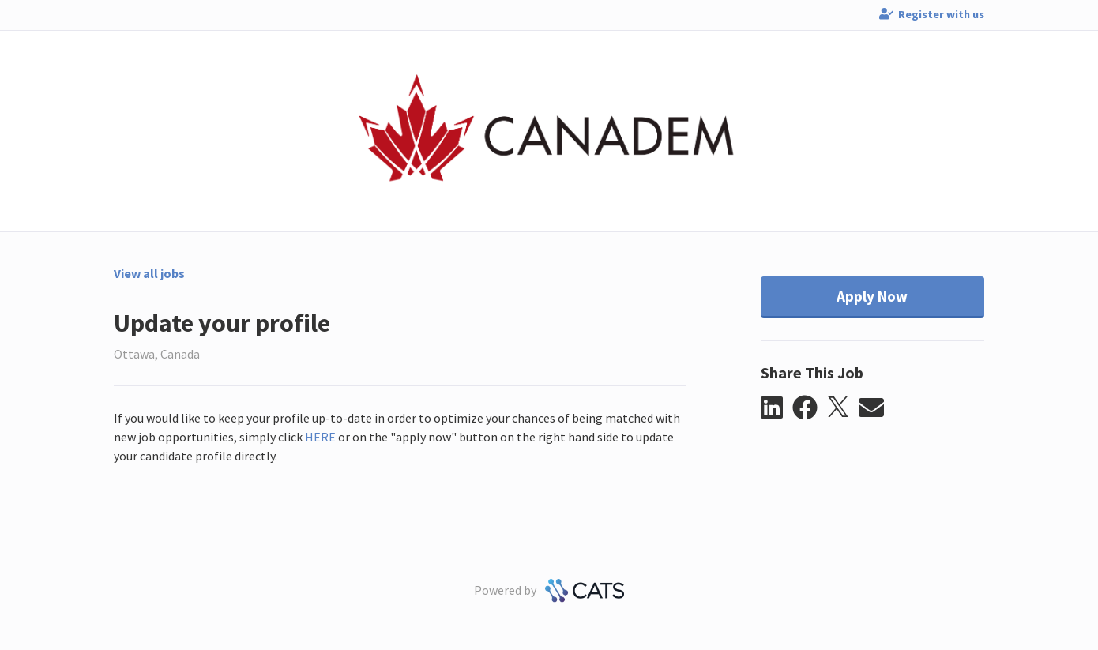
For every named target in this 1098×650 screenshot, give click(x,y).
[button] (777, 408)
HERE (320, 437)
